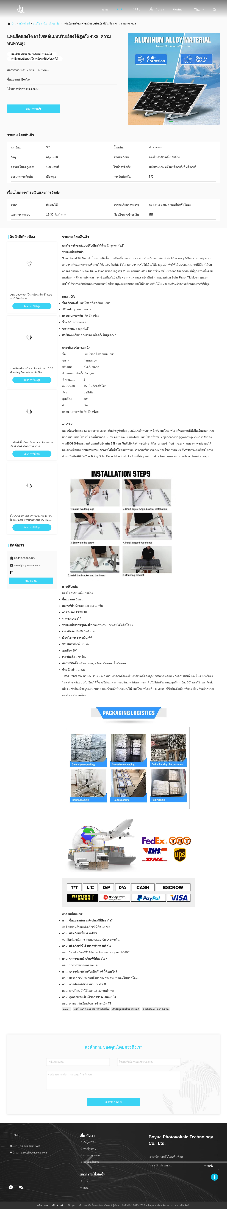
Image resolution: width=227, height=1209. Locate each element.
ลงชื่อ (209, 1165)
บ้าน (105, 9)
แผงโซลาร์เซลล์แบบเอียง (46, 23)
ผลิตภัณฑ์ (24, 23)
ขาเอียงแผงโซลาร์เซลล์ (156, 1009)
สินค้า (120, 9)
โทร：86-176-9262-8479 (25, 1146)
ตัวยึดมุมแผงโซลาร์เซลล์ (125, 1009)
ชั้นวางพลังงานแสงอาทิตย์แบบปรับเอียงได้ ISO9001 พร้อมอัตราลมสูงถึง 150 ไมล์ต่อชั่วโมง (31, 520)
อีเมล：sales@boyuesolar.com (28, 1152)
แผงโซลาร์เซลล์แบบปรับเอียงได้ (91, 1009)
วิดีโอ (136, 9)
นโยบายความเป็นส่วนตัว (50, 1205)
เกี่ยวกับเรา (156, 9)
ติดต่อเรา (179, 9)
